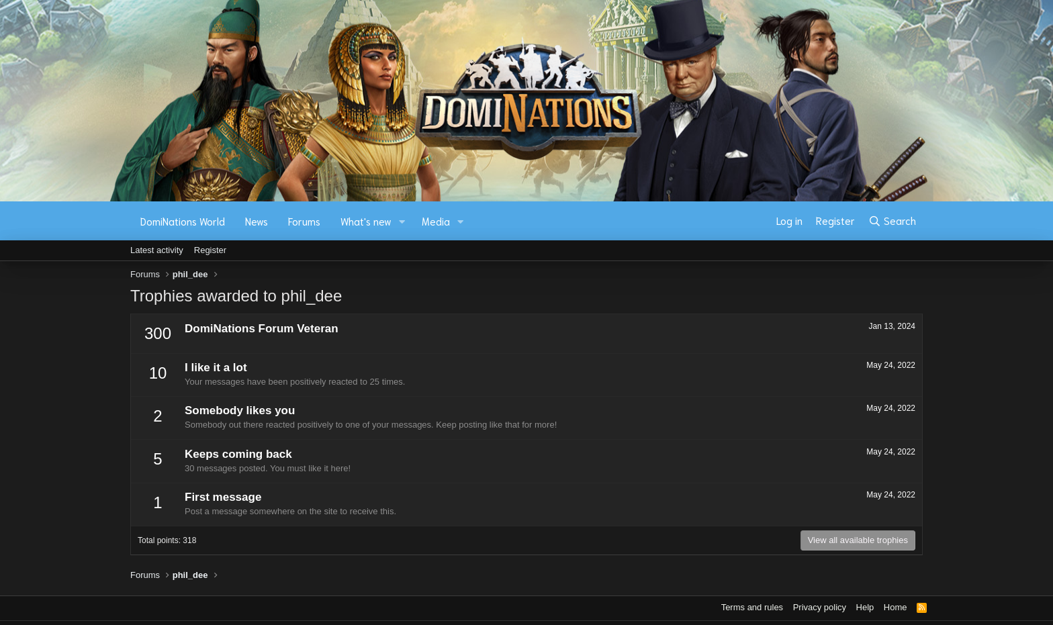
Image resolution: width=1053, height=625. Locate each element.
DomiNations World (182, 221)
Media (436, 221)
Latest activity (156, 250)
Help (865, 607)
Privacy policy (819, 607)
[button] (402, 221)
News (256, 221)
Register (210, 250)
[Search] (892, 220)
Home (895, 607)
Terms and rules (752, 607)
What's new (366, 221)
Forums (304, 221)
